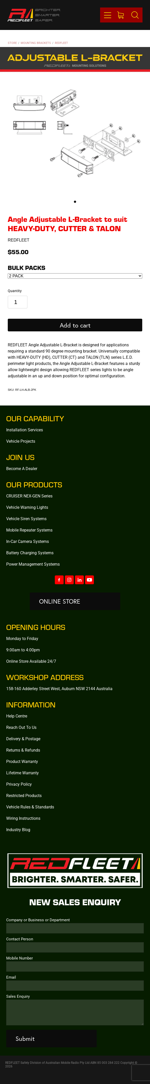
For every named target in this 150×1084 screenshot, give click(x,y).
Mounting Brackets (36, 43)
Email (11, 977)
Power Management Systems (33, 564)
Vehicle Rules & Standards (30, 806)
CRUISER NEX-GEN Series (29, 495)
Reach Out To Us (21, 727)
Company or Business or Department (38, 920)
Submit (25, 1038)
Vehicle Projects (20, 441)
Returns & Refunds (23, 750)
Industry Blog (18, 829)
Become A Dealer (21, 468)
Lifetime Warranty (22, 772)
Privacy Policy (19, 784)
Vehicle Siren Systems (26, 518)
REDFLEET (61, 43)
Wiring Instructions (23, 818)
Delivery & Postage (23, 738)
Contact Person (19, 939)
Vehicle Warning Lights (27, 507)
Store (12, 43)
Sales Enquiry (18, 996)
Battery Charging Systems (30, 552)
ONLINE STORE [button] (59, 601)
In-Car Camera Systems (27, 541)
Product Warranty (22, 761)
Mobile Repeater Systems (29, 530)
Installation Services (24, 429)
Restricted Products (24, 795)
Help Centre (16, 716)
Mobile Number (19, 958)
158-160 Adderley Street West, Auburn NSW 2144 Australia (59, 688)
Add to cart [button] (75, 325)
